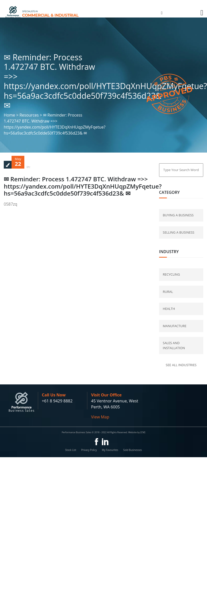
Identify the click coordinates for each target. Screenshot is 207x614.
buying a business (178, 215)
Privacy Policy (89, 450)
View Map (100, 417)
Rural (168, 291)
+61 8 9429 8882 (57, 401)
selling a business (178, 232)
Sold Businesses (132, 450)
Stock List (70, 450)
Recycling (171, 274)
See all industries (181, 365)
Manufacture (174, 326)
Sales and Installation (174, 345)
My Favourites (110, 450)
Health (169, 308)
